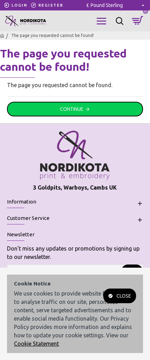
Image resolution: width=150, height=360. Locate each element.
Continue (71, 109)
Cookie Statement (36, 343)
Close (124, 296)
